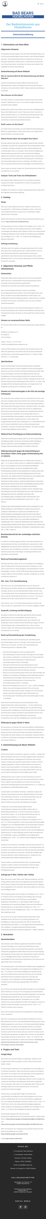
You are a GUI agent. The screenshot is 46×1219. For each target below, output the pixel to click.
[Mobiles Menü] (41, 4)
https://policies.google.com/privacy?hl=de (14, 1134)
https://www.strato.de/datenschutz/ (17, 221)
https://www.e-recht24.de (13, 1138)
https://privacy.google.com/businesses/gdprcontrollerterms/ (25, 1119)
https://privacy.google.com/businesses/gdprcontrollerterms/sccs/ (22, 1124)
